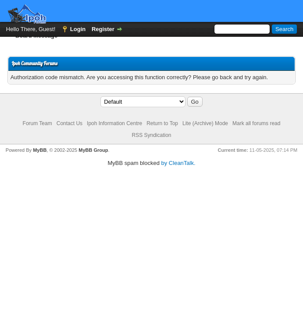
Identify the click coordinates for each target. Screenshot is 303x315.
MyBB (39, 150)
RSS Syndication (151, 135)
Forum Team (37, 123)
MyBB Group (93, 150)
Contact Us (69, 123)
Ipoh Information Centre (114, 123)
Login (78, 29)
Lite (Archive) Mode (205, 123)
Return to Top (162, 123)
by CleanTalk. (178, 163)
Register (103, 29)
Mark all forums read (256, 123)
